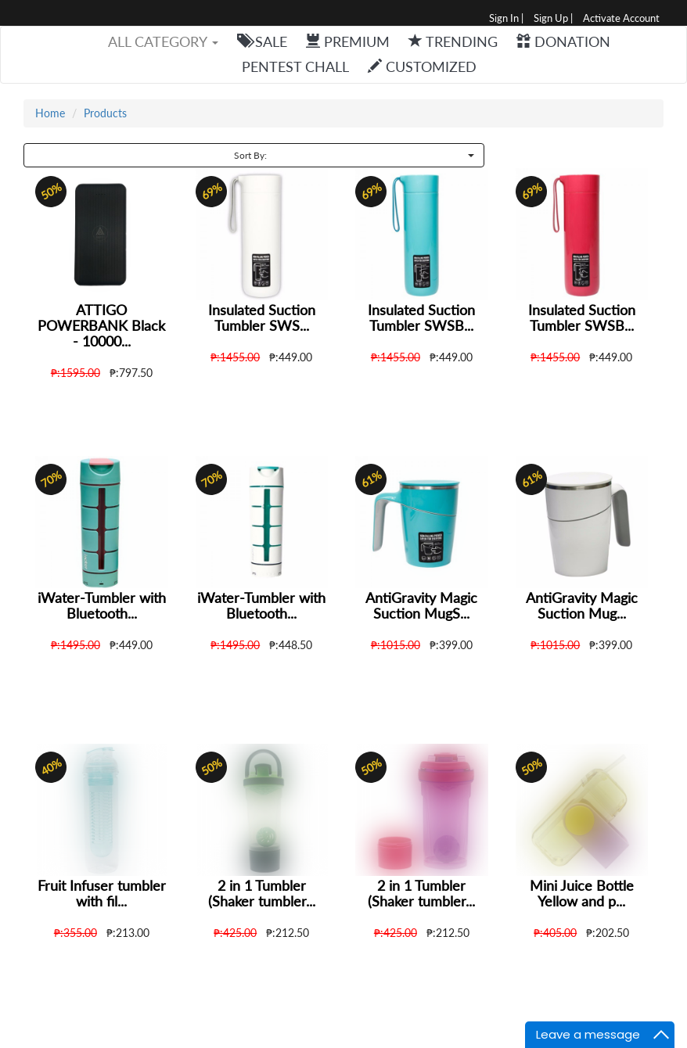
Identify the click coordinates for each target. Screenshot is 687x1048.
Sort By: (353, 155)
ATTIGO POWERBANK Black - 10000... (101, 325)
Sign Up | (553, 18)
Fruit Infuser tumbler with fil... (102, 893)
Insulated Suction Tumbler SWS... (261, 317)
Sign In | (506, 18)
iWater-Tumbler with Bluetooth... (102, 605)
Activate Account (621, 18)
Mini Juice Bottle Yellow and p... (582, 893)
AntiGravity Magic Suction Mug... (582, 605)
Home (50, 113)
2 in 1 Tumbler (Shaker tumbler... (261, 893)
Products (105, 113)
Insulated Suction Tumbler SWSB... (421, 317)
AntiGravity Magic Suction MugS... (421, 605)
